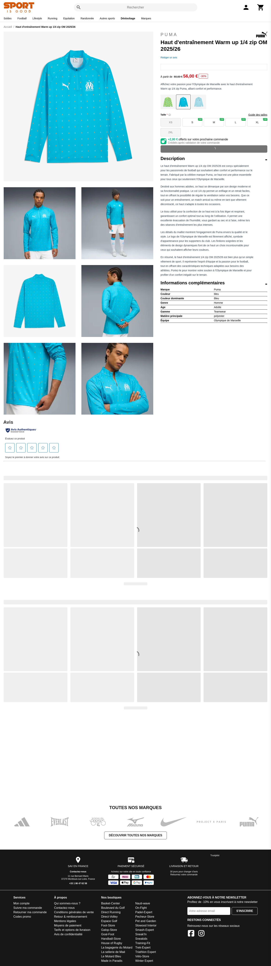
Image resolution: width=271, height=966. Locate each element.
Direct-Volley (109, 916)
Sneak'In (141, 934)
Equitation (69, 18)
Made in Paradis (111, 960)
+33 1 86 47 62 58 (78, 883)
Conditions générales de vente (74, 912)
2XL (170, 132)
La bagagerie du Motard (116, 947)
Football (22, 18)
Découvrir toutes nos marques (135, 835)
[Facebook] (191, 934)
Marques (146, 18)
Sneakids (141, 938)
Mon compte (21, 903)
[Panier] (260, 7)
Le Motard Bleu (111, 956)
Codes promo (22, 916)
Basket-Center (110, 903)
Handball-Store (111, 938)
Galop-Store (109, 929)
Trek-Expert (142, 947)
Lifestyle (37, 18)
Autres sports (107, 18)
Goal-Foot (107, 934)
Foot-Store (108, 925)
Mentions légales (65, 921)
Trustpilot (214, 855)
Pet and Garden (145, 921)
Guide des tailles (257, 114)
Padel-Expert (143, 912)
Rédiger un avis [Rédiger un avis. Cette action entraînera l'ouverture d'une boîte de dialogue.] (169, 57)
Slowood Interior (146, 925)
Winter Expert (144, 960)
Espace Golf (109, 921)
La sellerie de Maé (113, 951)
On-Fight (141, 907)
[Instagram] (201, 934)
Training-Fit (142, 943)
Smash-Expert (144, 929)
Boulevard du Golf (113, 907)
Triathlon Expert (145, 951)
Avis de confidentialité (68, 934)
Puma (214, 34)
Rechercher (135, 7)
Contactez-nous (78, 871)
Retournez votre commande (184, 874)
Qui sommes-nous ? (67, 903)
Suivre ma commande (27, 907)
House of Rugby (111, 943)
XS (170, 122)
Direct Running (111, 912)
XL (261, 121)
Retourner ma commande (30, 912)
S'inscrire (244, 910)
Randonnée (87, 18)
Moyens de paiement (67, 925)
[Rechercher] (78, 7)
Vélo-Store (142, 956)
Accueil (8, 26)
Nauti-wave (142, 903)
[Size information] (169, 114)
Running (52, 18)
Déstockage (128, 18)
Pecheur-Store (144, 916)
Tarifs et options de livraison (72, 929)
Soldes (8, 18)
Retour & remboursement (70, 916)
